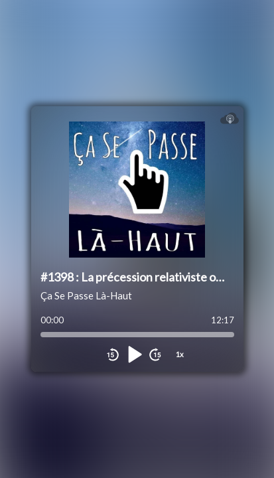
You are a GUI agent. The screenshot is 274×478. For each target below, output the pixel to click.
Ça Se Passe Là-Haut (86, 295)
